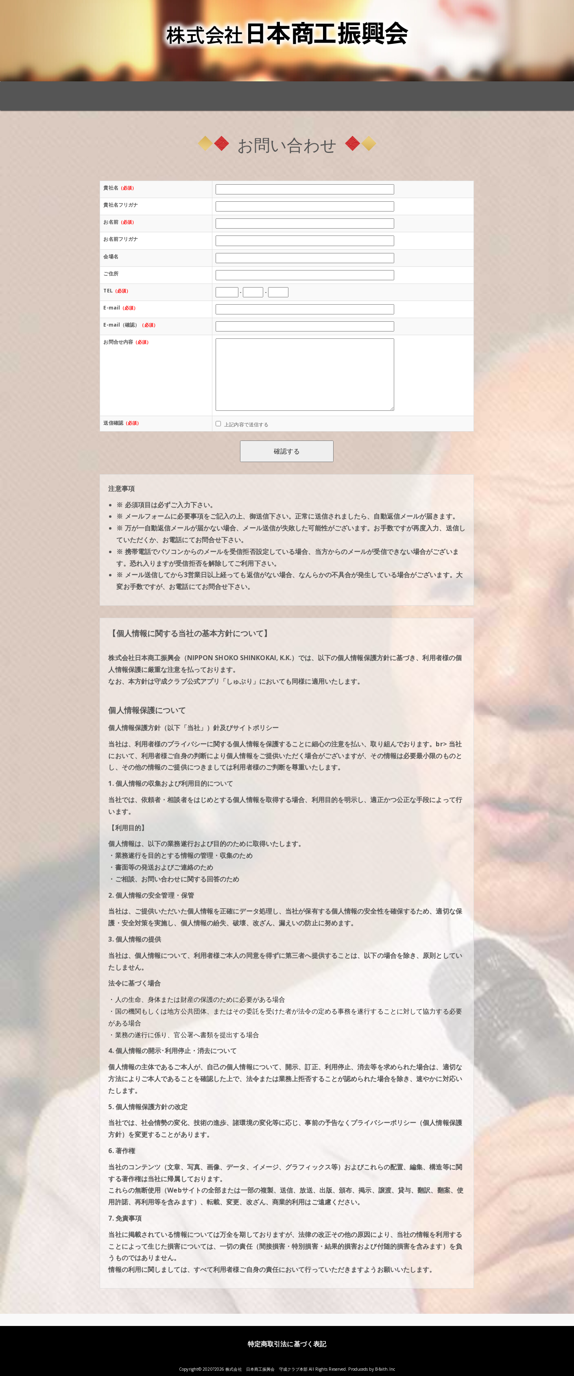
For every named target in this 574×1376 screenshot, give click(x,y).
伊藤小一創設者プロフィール (415, 94)
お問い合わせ (479, 90)
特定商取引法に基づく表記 (287, 1343)
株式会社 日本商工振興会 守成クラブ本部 (266, 1369)
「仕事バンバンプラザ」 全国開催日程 (222, 94)
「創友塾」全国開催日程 (286, 90)
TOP (93, 90)
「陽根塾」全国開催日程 (350, 90)
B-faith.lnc (385, 1369)
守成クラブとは (157, 90)
